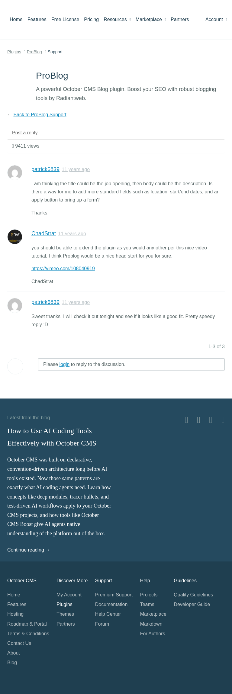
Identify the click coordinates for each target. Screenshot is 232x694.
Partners (180, 19)
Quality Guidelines (193, 594)
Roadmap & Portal (27, 624)
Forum (102, 624)
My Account (69, 594)
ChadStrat (43, 233)
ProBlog (34, 51)
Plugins (14, 51)
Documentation (111, 604)
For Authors (152, 633)
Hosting (15, 614)
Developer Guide (192, 604)
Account (216, 19)
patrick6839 (45, 169)
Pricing (91, 19)
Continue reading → (28, 549)
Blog (12, 662)
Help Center (108, 614)
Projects (149, 594)
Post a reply (24, 132)
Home (16, 19)
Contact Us (19, 643)
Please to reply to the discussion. (84, 364)
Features (37, 19)
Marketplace (151, 19)
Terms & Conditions (28, 633)
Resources (117, 19)
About (13, 652)
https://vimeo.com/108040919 (63, 268)
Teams (147, 604)
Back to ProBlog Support (39, 114)
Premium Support (114, 594)
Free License (65, 19)
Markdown (151, 624)
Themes (65, 614)
